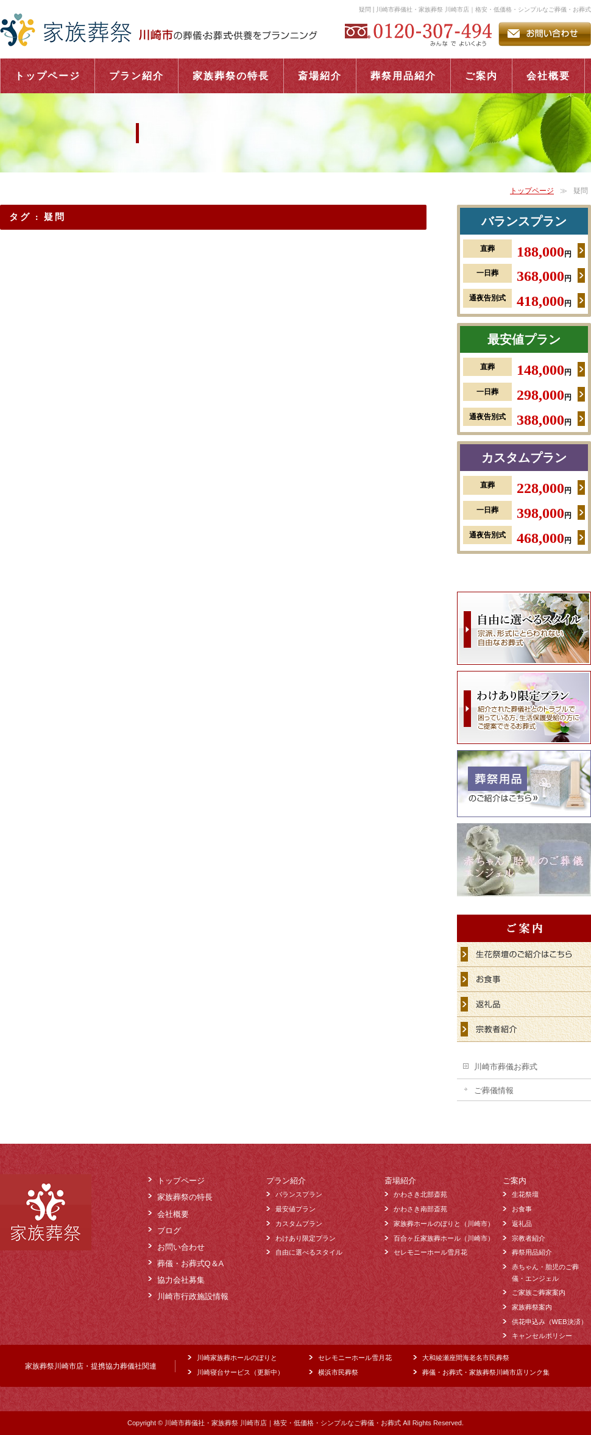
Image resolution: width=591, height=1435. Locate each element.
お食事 (522, 1209)
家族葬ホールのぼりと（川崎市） (444, 1223)
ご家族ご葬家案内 (538, 1292)
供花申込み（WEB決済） (549, 1321)
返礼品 (522, 1223)
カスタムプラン (524, 457)
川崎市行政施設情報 (192, 1296)
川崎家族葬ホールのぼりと (237, 1357)
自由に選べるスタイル (308, 1252)
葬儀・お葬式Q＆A (190, 1263)
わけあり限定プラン (305, 1238)
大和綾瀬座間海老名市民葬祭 (465, 1357)
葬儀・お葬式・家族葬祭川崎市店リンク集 (486, 1372)
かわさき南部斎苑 (420, 1209)
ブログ (169, 1230)
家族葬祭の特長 (185, 1197)
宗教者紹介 (528, 1238)
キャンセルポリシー (542, 1335)
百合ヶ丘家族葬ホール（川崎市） (444, 1238)
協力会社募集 (181, 1279)
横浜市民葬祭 (338, 1372)
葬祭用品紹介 (532, 1252)
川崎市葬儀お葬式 (505, 1066)
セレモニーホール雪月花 (430, 1252)
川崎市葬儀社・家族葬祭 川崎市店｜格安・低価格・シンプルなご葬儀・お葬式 (283, 1422)
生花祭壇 (525, 1194)
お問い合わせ (181, 1247)
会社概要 (173, 1214)
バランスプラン (524, 221)
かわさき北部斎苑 (420, 1194)
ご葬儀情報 (494, 1090)
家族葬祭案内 (532, 1307)
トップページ (532, 190)
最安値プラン (524, 339)
